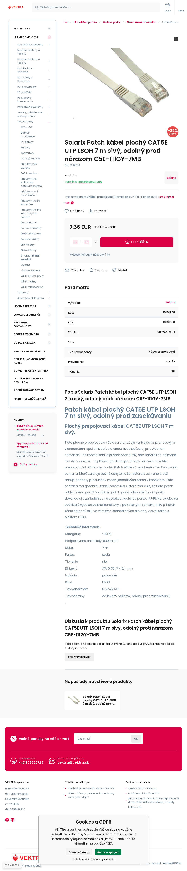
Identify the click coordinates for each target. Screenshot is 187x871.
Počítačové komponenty (25, 99)
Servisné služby (30, 239)
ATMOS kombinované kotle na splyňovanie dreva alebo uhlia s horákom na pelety (153, 800)
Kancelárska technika (30, 44)
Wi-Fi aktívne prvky (32, 276)
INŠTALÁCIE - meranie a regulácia (28, 380)
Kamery (25, 147)
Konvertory (27, 153)
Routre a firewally (31, 228)
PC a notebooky (27, 86)
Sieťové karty (28, 250)
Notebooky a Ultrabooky (25, 79)
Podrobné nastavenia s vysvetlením (93, 859)
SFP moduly (28, 244)
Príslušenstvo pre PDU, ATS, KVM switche (31, 213)
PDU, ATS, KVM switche (29, 165)
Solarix (171, 178)
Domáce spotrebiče (27, 315)
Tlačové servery (30, 270)
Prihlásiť (136, 739)
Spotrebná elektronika (30, 298)
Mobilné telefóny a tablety (28, 51)
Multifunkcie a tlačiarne (25, 70)
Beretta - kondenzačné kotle (29, 361)
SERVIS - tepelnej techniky (31, 370)
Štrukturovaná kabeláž (141, 22)
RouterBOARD (29, 222)
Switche (25, 265)
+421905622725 (31, 762)
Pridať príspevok (79, 657)
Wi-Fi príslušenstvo (32, 287)
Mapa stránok (33, 865)
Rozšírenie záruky (31, 233)
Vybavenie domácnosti (22, 324)
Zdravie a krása (24, 342)
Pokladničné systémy (30, 107)
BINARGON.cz (174, 863)
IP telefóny (27, 142)
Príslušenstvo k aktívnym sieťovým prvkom (31, 182)
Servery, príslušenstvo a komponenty (30, 114)
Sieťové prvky (111, 22)
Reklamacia (135, 807)
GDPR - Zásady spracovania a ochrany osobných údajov (91, 795)
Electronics (22, 28)
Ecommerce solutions (153, 863)
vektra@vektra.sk (73, 762)
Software (22, 292)
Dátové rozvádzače (28, 134)
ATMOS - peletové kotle (29, 351)
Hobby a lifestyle (25, 306)
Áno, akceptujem (108, 852)
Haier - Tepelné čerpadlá (30, 398)
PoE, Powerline (29, 173)
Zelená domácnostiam (29, 390)
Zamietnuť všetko (78, 852)
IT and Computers (85, 22)
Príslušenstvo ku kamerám (30, 202)
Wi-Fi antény (28, 281)
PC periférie (24, 92)
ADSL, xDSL (27, 127)
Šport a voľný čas (26, 334)
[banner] (16, 7)
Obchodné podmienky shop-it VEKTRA (91, 788)
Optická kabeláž (30, 158)
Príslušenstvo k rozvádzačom (29, 193)
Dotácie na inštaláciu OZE (143, 793)
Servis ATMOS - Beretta (142, 788)
